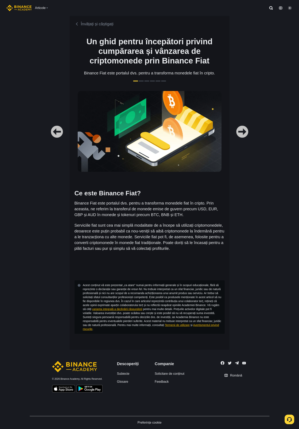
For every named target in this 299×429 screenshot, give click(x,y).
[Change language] (280, 8)
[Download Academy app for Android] (89, 389)
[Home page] (19, 8)
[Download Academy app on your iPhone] (63, 389)
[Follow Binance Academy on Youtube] (244, 363)
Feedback (162, 381)
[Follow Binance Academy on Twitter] (230, 363)
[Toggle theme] (289, 8)
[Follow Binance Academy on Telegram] (237, 363)
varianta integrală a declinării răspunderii (117, 309)
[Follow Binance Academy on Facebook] (222, 363)
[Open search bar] (269, 8)
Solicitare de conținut (170, 373)
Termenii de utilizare (177, 325)
